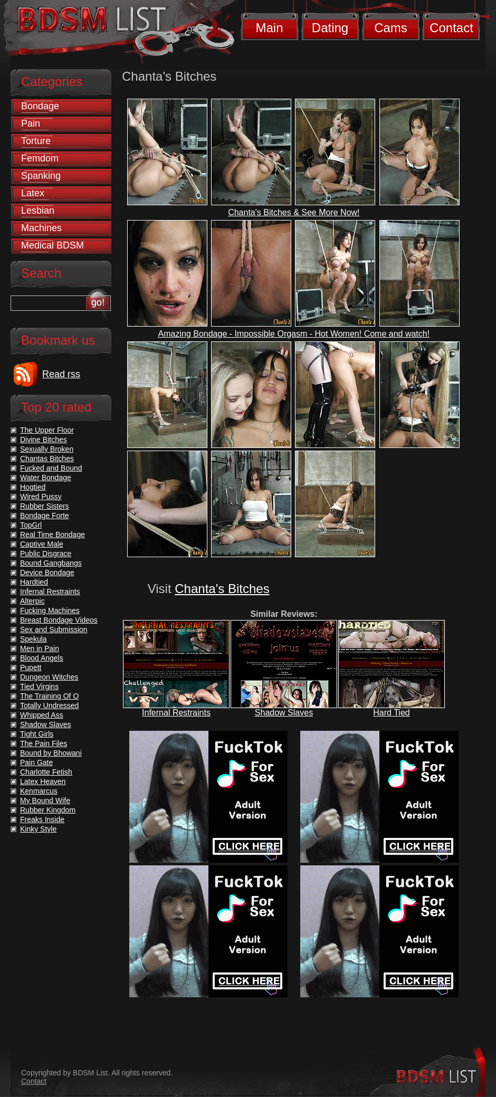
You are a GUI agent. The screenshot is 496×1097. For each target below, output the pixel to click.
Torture (36, 141)
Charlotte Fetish (46, 772)
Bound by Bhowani (51, 753)
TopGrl (31, 525)
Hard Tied (391, 712)
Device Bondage (47, 572)
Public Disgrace (45, 553)
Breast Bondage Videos (59, 620)
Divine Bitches (43, 439)
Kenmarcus (39, 791)
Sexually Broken (46, 449)
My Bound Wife (45, 800)
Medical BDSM (52, 245)
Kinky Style (38, 829)
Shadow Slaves (284, 712)
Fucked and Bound (51, 468)
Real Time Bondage (52, 534)
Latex (32, 193)
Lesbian (37, 210)
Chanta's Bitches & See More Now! (293, 212)
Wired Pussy (41, 496)
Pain (30, 123)
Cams (390, 28)
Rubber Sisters (44, 506)
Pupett (30, 667)
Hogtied (32, 487)
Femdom (40, 158)
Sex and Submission (54, 629)
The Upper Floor (47, 430)
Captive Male (41, 544)
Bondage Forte (44, 515)
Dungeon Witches (49, 677)
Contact (451, 28)
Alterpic (32, 601)
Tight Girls (36, 734)
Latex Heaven (42, 781)
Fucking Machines (50, 610)
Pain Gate (36, 762)
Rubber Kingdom (47, 810)
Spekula (33, 639)
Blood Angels (41, 658)
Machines (41, 228)
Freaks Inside (42, 819)
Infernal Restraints (176, 712)
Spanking (41, 175)
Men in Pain (39, 648)
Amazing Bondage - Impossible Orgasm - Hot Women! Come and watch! (294, 333)
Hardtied (34, 582)
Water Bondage (45, 477)
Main (269, 28)
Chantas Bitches (47, 458)
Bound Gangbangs (51, 563)
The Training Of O (49, 696)
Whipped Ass (41, 715)
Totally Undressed (49, 705)
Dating (330, 28)
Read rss (61, 374)
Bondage (40, 106)
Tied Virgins (39, 686)
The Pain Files (43, 743)
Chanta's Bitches (222, 588)
